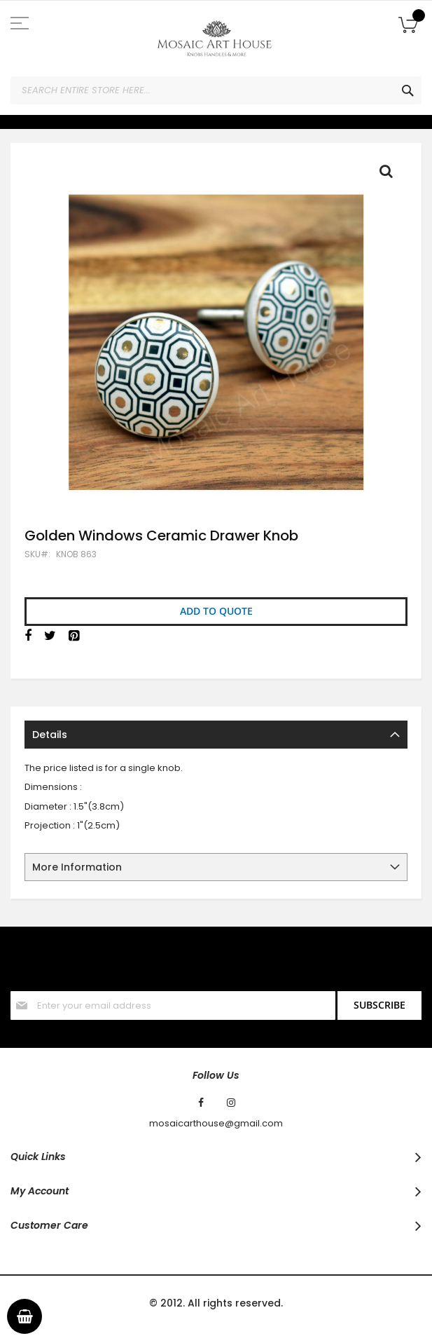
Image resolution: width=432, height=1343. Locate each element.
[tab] (216, 735)
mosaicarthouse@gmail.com (216, 1123)
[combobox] (216, 90)
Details (49, 735)
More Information (77, 867)
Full (389, 174)
